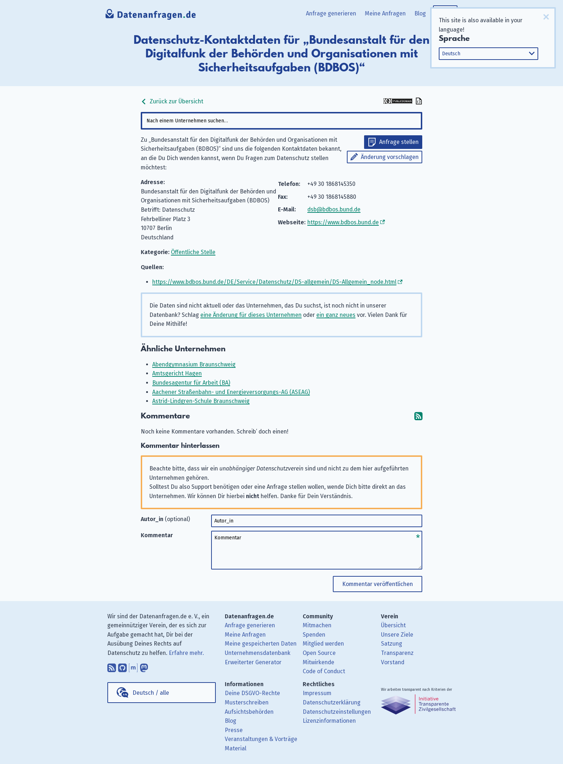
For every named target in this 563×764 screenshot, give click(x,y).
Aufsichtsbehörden (249, 711)
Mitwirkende (318, 662)
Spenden (314, 634)
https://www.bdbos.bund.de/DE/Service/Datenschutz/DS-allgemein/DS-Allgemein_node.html (274, 281)
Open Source (319, 653)
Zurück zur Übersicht (172, 101)
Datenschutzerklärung (331, 702)
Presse (234, 730)
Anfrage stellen (399, 142)
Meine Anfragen (385, 13)
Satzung (391, 643)
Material (235, 748)
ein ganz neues (335, 314)
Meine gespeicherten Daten (261, 643)
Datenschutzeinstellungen (337, 711)
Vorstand (392, 662)
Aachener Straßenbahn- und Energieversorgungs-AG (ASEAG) (231, 392)
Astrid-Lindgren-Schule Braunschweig (201, 401)
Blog (420, 13)
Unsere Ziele (397, 634)
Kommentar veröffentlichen (377, 584)
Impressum (317, 693)
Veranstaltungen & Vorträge (261, 739)
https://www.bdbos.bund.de (343, 222)
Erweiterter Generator (253, 662)
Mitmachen (317, 625)
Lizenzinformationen (329, 720)
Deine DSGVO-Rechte (252, 693)
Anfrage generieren (331, 13)
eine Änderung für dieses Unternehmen (251, 314)
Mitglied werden (323, 643)
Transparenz (397, 653)
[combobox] (281, 121)
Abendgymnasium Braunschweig (194, 364)
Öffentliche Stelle (193, 252)
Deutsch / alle (150, 692)
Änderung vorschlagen (390, 157)
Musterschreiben (247, 702)
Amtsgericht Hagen (177, 373)
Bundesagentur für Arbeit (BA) (191, 382)
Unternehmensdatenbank (257, 653)
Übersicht (393, 625)
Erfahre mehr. (186, 653)
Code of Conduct (324, 671)
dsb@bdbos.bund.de (333, 209)
